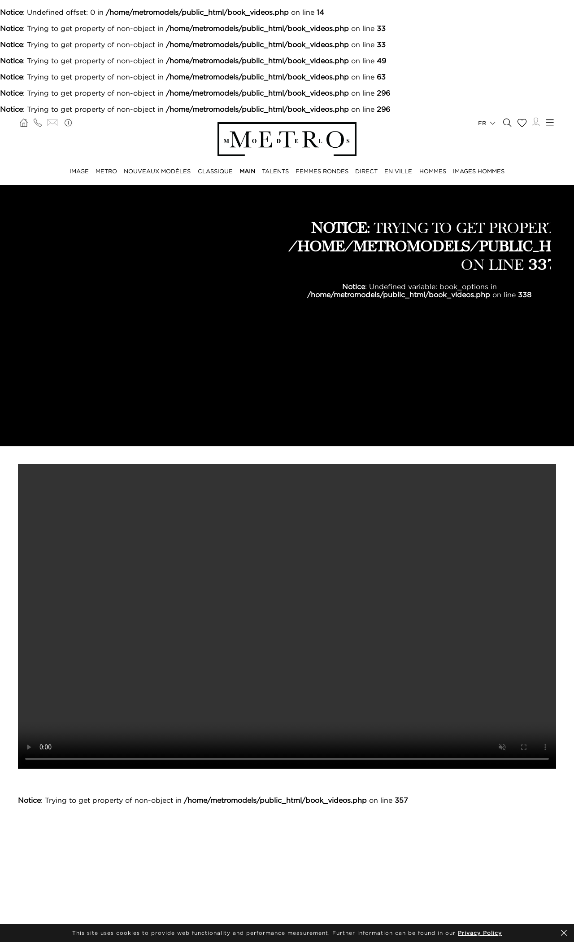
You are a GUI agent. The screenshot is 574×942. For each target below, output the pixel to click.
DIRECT (366, 171)
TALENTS (275, 171)
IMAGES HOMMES (478, 171)
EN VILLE (398, 171)
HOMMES (432, 171)
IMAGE (79, 171)
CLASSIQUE (215, 171)
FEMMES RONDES (322, 171)
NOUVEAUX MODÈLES (157, 171)
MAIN (247, 171)
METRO (106, 171)
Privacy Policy (480, 933)
